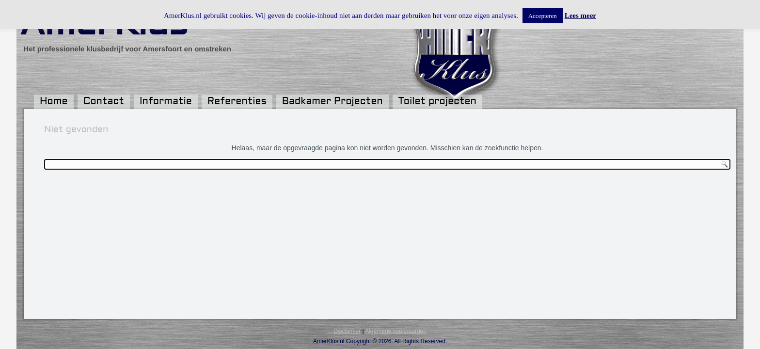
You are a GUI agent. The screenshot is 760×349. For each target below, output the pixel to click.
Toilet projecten (437, 101)
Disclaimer (347, 331)
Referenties (237, 101)
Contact (103, 101)
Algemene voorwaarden (396, 331)
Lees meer (580, 15)
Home (54, 101)
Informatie (166, 101)
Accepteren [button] (542, 15)
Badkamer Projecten (332, 101)
